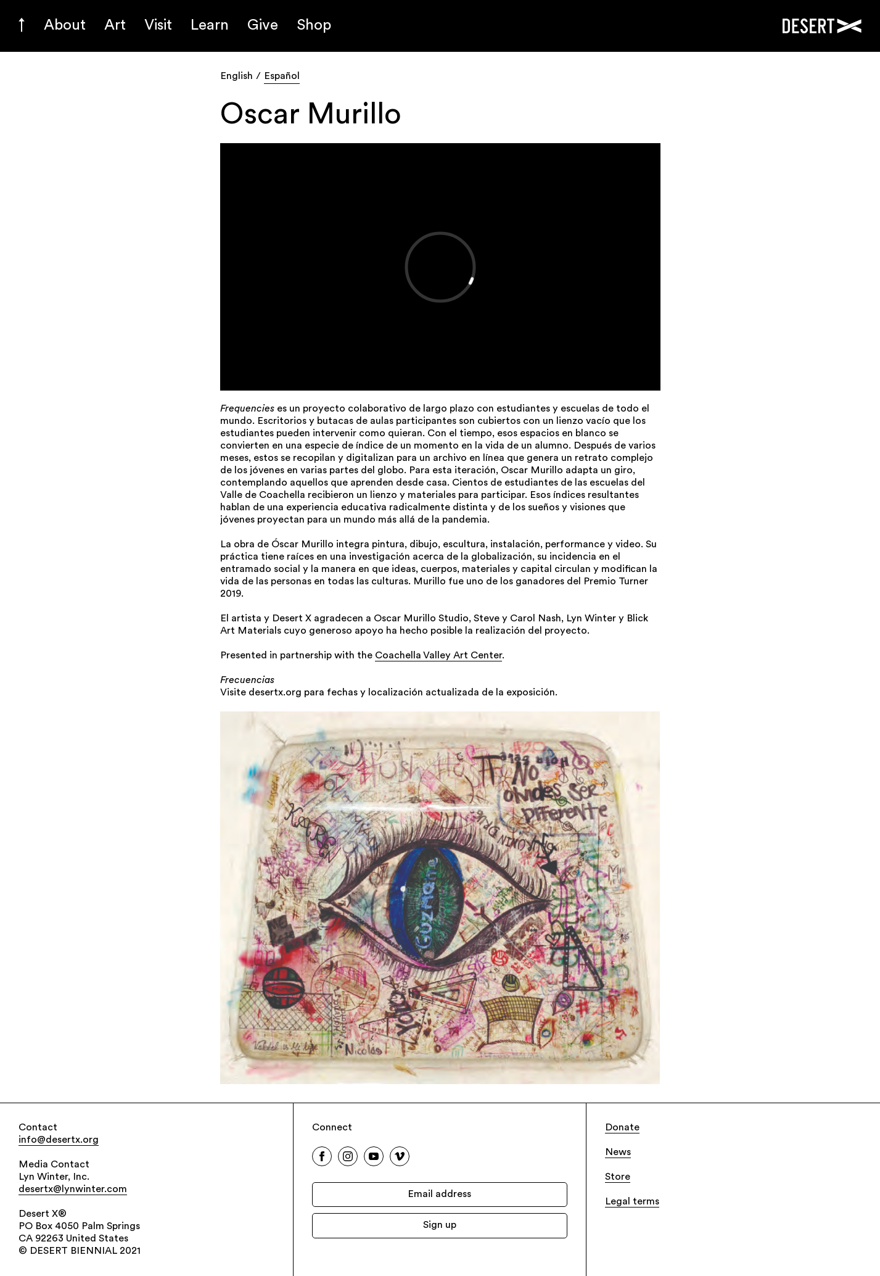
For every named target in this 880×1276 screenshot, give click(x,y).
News (618, 1153)
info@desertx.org (59, 1140)
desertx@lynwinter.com (73, 1190)
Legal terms (632, 1202)
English (236, 76)
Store (617, 1177)
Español (282, 76)
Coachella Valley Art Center (438, 656)
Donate (622, 1128)
